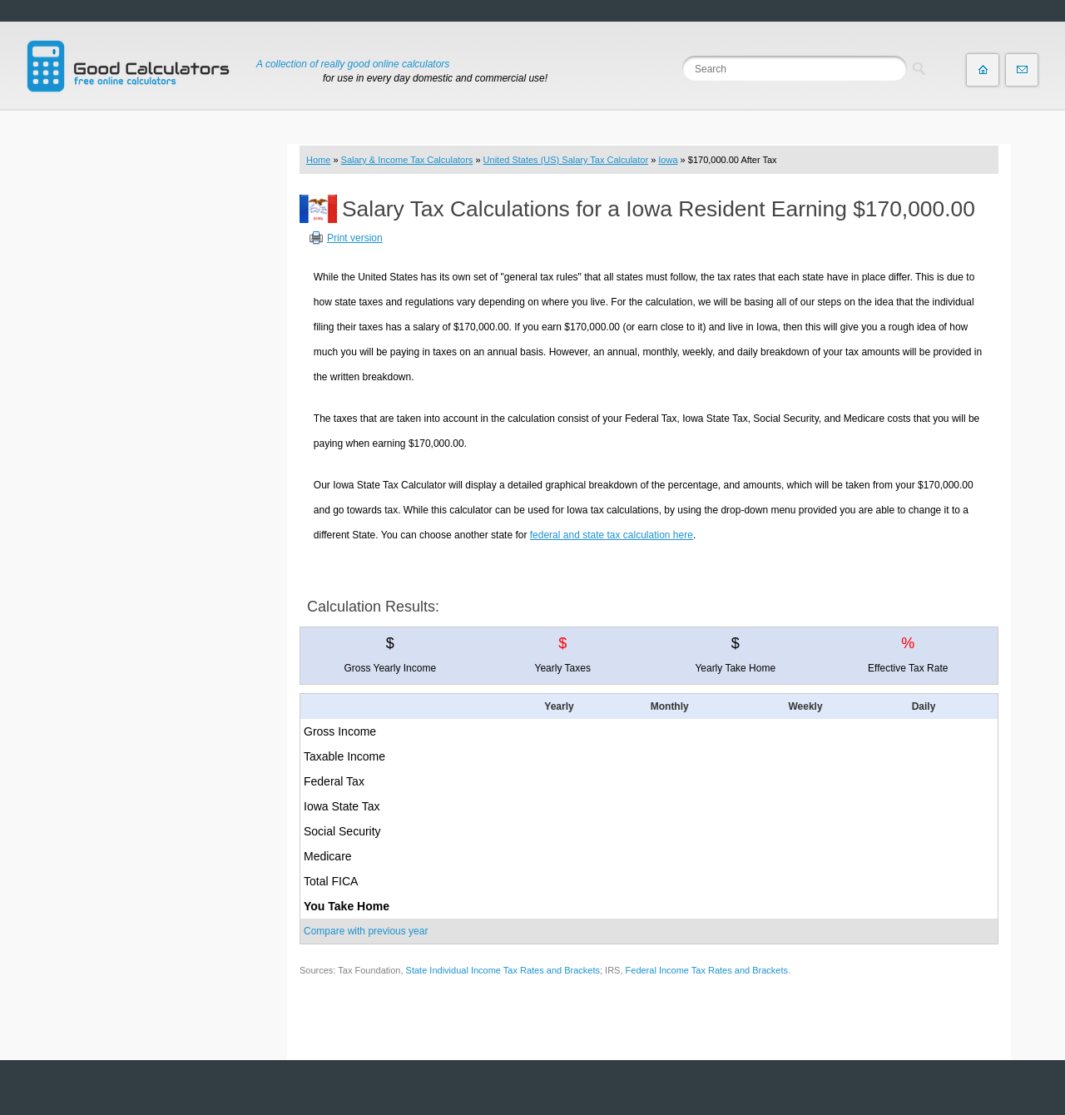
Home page (982, 70)
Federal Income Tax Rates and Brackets (707, 970)
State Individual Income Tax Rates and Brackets (503, 970)
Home (318, 160)
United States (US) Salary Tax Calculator (566, 160)
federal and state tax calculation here (611, 535)
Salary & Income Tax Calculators (407, 160)
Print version (355, 238)
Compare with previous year (366, 931)
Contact (1021, 70)
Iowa (667, 160)
